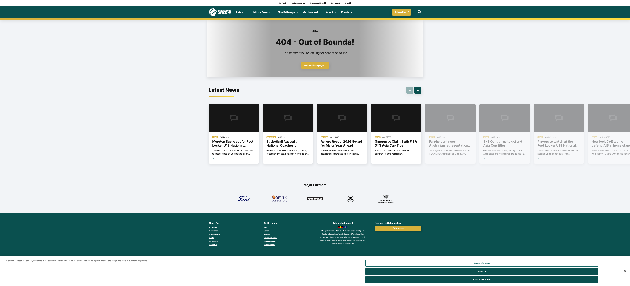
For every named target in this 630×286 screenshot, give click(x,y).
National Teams (214, 234)
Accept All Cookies (482, 281)
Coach (266, 231)
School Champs (269, 241)
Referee (267, 234)
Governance (213, 231)
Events (211, 238)
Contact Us (213, 245)
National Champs (270, 238)
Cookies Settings (482, 265)
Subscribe (398, 228)
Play (265, 227)
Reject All (482, 273)
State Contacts (269, 245)
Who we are (213, 227)
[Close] (624, 272)
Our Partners (213, 241)
